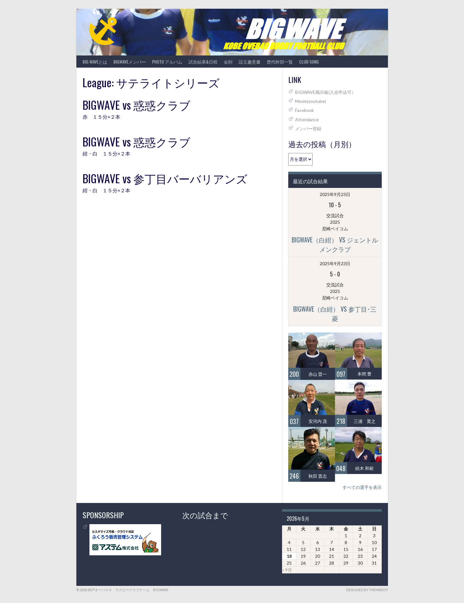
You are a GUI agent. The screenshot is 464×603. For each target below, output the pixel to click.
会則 (228, 61)
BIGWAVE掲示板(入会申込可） (325, 92)
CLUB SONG (309, 61)
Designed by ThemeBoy (367, 590)
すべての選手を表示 (362, 487)
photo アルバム (167, 61)
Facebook (304, 110)
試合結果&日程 (203, 61)
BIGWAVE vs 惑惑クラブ (136, 104)
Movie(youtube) (310, 101)
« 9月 (287, 569)
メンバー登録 (308, 128)
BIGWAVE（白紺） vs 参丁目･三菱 (334, 313)
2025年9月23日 (335, 194)
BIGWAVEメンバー (129, 61)
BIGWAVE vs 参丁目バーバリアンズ (165, 178)
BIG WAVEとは (95, 61)
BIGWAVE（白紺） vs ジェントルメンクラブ (335, 244)
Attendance (307, 119)
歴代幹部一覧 (280, 61)
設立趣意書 (250, 61)
